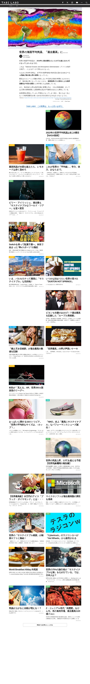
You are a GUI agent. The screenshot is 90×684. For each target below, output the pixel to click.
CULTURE (12, 223)
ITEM (47, 400)
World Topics (67, 101)
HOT (62, 101)
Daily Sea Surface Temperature (65, 98)
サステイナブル (56, 101)
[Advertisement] (45, 659)
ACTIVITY (12, 145)
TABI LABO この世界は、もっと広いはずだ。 (45, 107)
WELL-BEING (49, 145)
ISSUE (47, 111)
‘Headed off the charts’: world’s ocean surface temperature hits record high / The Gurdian (41, 98)
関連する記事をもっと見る (45, 625)
